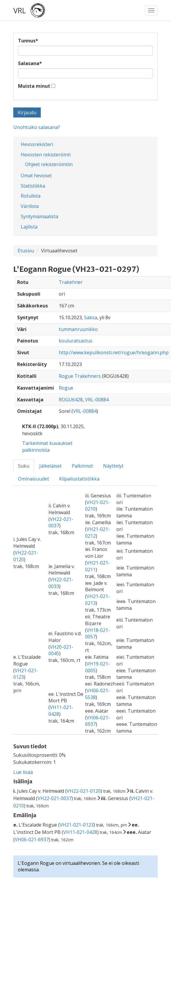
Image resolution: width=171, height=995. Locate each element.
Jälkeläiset (50, 466)
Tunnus (28, 40)
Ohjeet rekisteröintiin (49, 164)
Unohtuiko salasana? (36, 127)
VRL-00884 (97, 399)
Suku (23, 466)
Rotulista (30, 196)
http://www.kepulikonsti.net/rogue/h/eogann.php (114, 352)
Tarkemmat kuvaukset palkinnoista (47, 446)
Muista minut (34, 86)
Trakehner (71, 282)
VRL (19, 10)
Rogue (66, 388)
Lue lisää (23, 772)
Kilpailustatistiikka (79, 479)
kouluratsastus (75, 340)
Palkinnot (82, 466)
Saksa (90, 317)
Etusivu (26, 250)
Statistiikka (33, 186)
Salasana (30, 63)
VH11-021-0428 (80, 832)
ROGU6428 (71, 399)
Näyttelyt (113, 466)
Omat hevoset (36, 175)
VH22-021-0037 (54, 798)
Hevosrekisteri (37, 144)
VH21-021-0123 (77, 825)
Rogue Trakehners (80, 376)
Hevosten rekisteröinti (46, 154)
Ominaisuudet (33, 479)
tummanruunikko (78, 329)
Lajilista (29, 226)
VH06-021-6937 (32, 839)
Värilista (30, 206)
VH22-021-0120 (84, 791)
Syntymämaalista (39, 216)
